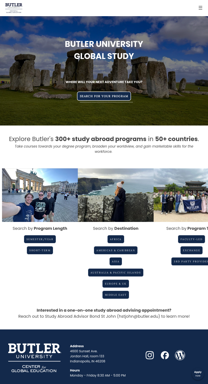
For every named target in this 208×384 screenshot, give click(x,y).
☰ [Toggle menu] (200, 7)
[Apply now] (198, 374)
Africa (116, 239)
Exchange (191, 250)
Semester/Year (40, 239)
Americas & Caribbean (115, 250)
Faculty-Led (192, 239)
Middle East (116, 294)
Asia (115, 261)
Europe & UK (116, 283)
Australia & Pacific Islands (116, 272)
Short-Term (40, 250)
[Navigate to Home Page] (14, 8)
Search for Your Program (104, 96)
